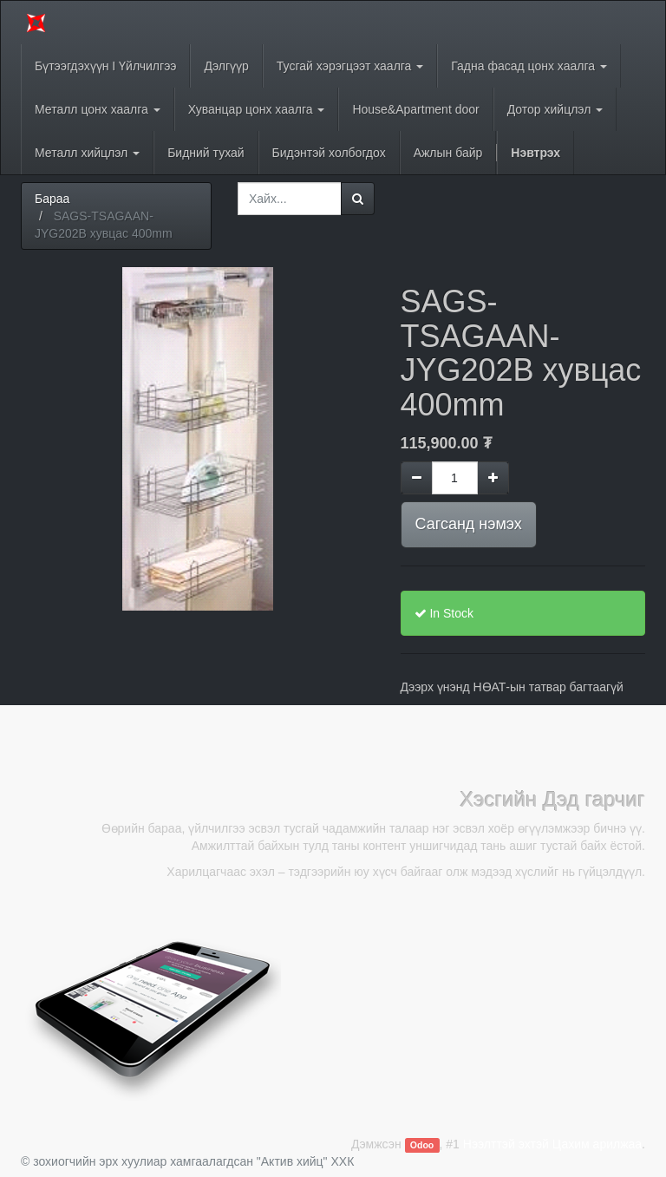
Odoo (422, 1145)
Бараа (52, 199)
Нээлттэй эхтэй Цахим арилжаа (552, 1144)
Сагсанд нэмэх (468, 524)
